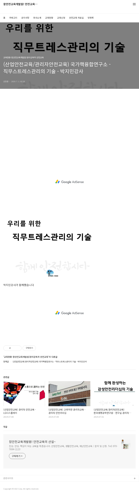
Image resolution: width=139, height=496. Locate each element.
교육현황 (49, 17)
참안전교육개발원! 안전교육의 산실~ (21, 4)
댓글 (5, 426)
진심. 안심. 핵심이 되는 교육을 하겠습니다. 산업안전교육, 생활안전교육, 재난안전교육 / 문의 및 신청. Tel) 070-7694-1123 (63, 447)
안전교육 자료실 (76, 17)
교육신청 (61, 17)
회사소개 (37, 17)
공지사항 (25, 17)
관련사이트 (8, 478)
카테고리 (13, 17)
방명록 (91, 17)
